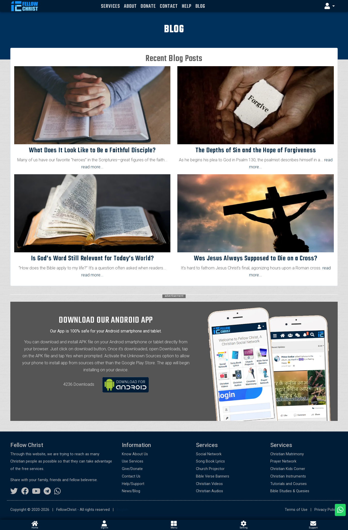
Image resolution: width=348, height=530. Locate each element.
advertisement (174, 296)
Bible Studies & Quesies (289, 491)
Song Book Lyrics (210, 461)
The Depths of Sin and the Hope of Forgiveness (255, 150)
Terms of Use (296, 510)
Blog (200, 6)
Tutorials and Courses (288, 484)
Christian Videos (209, 484)
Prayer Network (283, 461)
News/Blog (131, 491)
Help (187, 6)
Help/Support (133, 484)
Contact (169, 6)
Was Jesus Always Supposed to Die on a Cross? (255, 258)
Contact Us (131, 476)
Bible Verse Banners (212, 476)
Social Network (209, 454)
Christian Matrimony (287, 454)
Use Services (132, 461)
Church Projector (210, 469)
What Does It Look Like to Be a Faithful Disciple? (92, 150)
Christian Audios (209, 491)
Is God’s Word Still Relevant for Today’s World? (92, 258)
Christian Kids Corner (287, 469)
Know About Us (135, 454)
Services (110, 6)
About (130, 6)
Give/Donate (132, 469)
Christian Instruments (288, 476)
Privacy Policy (326, 510)
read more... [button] (92, 166)
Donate (148, 6)
